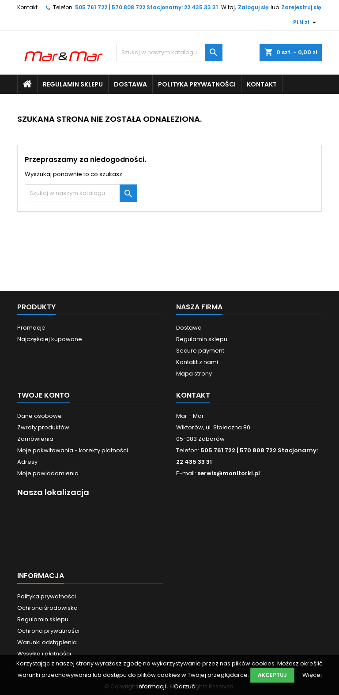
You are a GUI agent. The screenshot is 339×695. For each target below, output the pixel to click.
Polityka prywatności (197, 84)
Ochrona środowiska (47, 608)
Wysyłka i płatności (44, 654)
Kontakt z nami (197, 362)
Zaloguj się (253, 7)
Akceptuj (272, 675)
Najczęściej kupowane (49, 339)
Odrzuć (184, 686)
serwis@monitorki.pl (228, 473)
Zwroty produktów (43, 427)
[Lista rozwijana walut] (305, 22)
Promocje (31, 327)
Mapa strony (194, 373)
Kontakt (27, 7)
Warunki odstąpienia (47, 642)
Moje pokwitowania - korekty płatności (72, 450)
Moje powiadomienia (48, 473)
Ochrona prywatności (48, 631)
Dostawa (130, 84)
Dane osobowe (39, 416)
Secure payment (200, 350)
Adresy (27, 462)
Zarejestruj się (301, 7)
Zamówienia (35, 439)
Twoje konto (43, 395)
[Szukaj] (169, 52)
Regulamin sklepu (73, 84)
